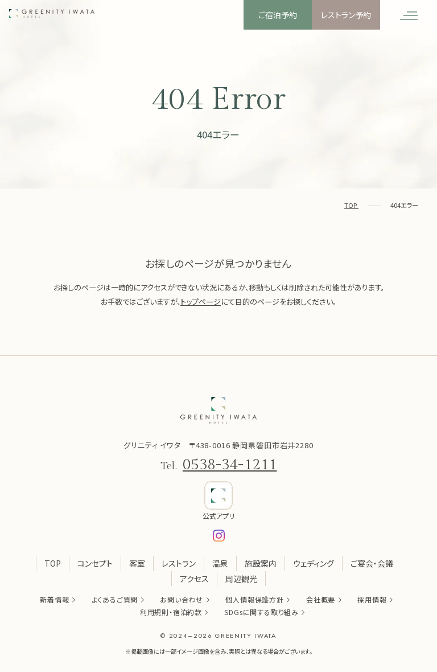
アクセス (194, 578)
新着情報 (54, 599)
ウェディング (313, 563)
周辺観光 (241, 578)
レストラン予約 (346, 15)
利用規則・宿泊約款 (171, 612)
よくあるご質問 (115, 599)
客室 (137, 563)
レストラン (179, 563)
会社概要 (320, 599)
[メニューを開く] (408, 15)
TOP (52, 563)
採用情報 (371, 599)
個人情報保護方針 (254, 599)
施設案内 (261, 563)
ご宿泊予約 (277, 15)
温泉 (220, 563)
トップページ (200, 301)
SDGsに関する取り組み (261, 612)
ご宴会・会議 (372, 563)
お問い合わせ (181, 599)
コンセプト (95, 563)
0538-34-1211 (230, 464)
